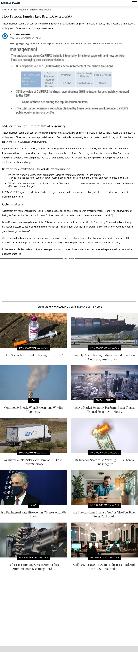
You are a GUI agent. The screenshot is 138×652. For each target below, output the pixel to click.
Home (5, 9)
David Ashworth (21, 34)
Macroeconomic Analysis (39, 9)
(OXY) (75, 157)
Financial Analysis (18, 9)
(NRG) (98, 157)
